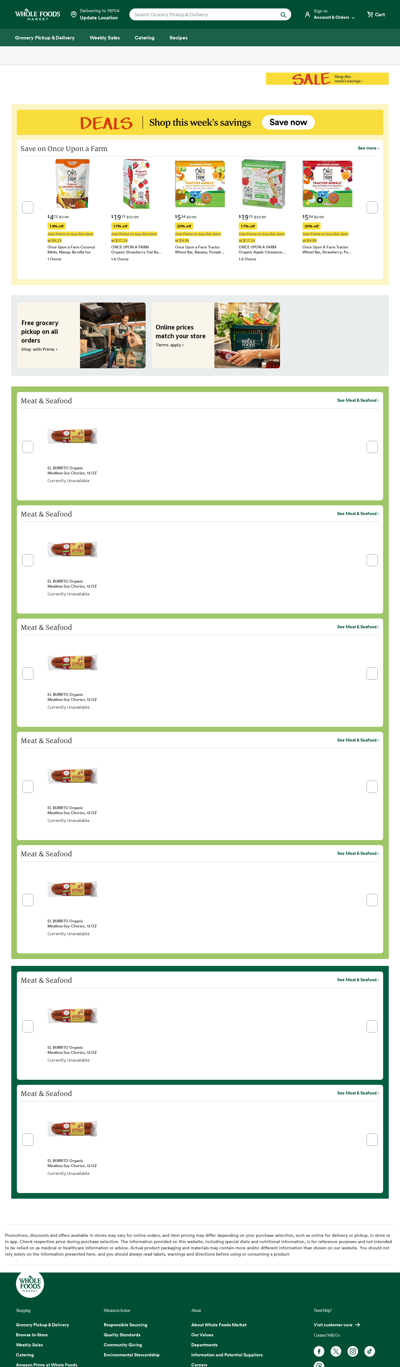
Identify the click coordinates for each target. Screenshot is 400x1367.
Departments (204, 1345)
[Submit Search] (283, 14)
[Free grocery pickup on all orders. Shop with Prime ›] (82, 335)
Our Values (202, 1335)
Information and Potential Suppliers (226, 1355)
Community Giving (123, 1345)
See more (367, 148)
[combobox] (202, 14)
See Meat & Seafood (357, 400)
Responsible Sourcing (125, 1325)
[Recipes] (179, 37)
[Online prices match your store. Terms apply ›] (216, 335)
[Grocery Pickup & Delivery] (45, 37)
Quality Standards (122, 1335)
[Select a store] (94, 14)
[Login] (330, 14)
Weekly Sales (29, 1345)
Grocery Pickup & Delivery (42, 1325)
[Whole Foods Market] (37, 14)
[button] (27, 207)
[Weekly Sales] (105, 37)
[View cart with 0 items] (375, 14)
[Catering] (145, 37)
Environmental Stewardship (132, 1355)
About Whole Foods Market (219, 1325)
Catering (25, 1355)
